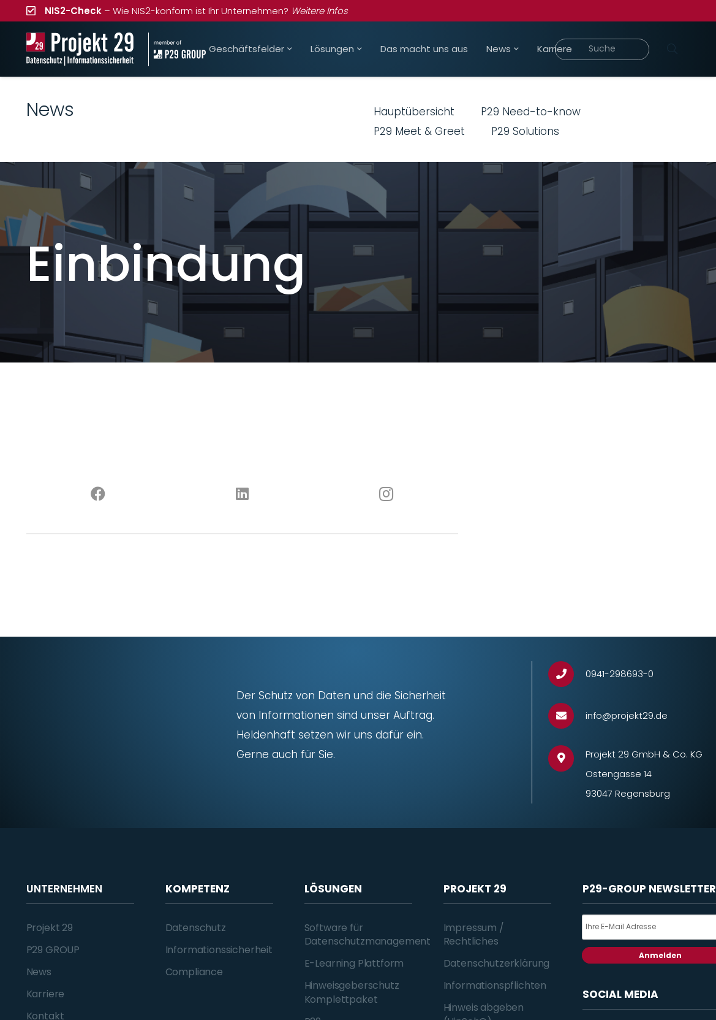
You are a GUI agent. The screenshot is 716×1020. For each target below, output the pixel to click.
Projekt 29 (49, 928)
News (38, 972)
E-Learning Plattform (354, 963)
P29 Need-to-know (531, 111)
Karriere (45, 994)
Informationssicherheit (219, 950)
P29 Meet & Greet (419, 131)
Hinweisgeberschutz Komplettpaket (351, 992)
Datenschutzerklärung (496, 963)
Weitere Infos (319, 10)
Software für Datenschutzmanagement (367, 934)
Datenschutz (195, 928)
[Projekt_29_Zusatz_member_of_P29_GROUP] (177, 49)
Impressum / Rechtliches (473, 934)
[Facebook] (98, 494)
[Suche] (602, 49)
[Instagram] (386, 494)
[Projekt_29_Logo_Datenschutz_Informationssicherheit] (80, 49)
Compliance (194, 972)
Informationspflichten (495, 985)
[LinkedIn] (242, 494)
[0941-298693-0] (567, 674)
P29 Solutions (525, 131)
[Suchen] (672, 49)
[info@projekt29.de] (567, 716)
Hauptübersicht (414, 111)
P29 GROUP (53, 950)
